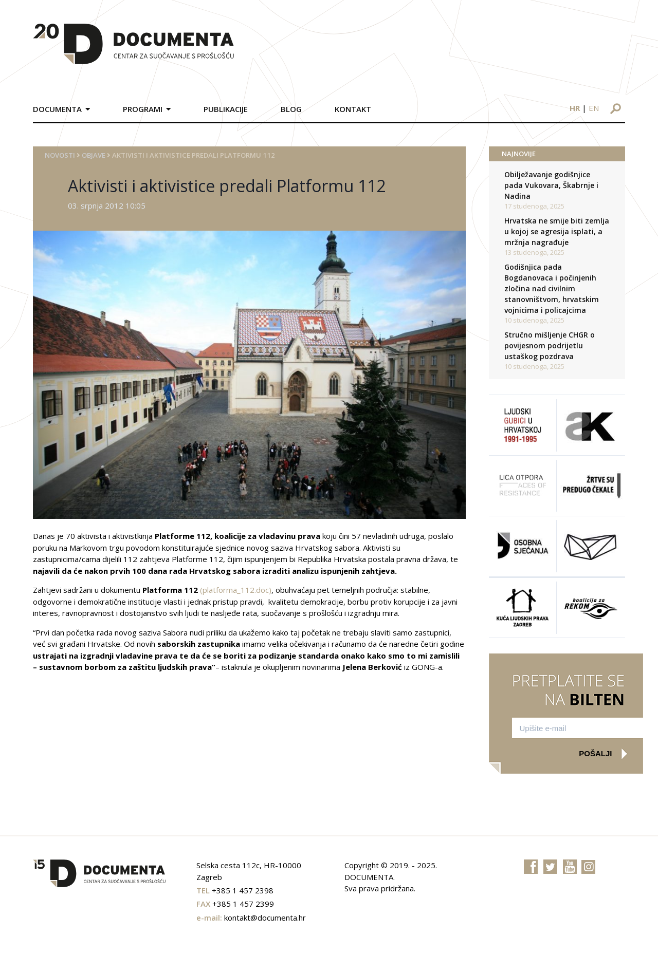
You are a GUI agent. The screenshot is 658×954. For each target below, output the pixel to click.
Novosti (60, 155)
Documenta (57, 109)
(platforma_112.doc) (235, 590)
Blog (291, 109)
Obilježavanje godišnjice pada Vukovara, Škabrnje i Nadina (551, 185)
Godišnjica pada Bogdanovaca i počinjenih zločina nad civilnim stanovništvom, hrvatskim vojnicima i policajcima (551, 288)
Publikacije (226, 109)
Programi (142, 109)
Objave (93, 155)
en (594, 108)
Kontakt (353, 109)
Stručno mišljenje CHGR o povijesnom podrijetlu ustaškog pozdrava (549, 345)
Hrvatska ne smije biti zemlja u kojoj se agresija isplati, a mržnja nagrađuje (556, 231)
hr (575, 108)
